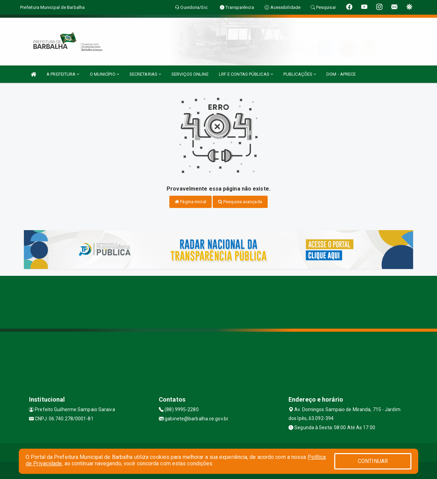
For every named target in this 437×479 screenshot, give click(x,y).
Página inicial (190, 201)
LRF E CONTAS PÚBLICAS (246, 74)
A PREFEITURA (62, 74)
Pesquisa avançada (240, 201)
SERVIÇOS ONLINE (190, 74)
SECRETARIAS (145, 74)
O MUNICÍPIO (104, 74)
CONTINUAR (373, 461)
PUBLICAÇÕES (299, 74)
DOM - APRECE (341, 74)
